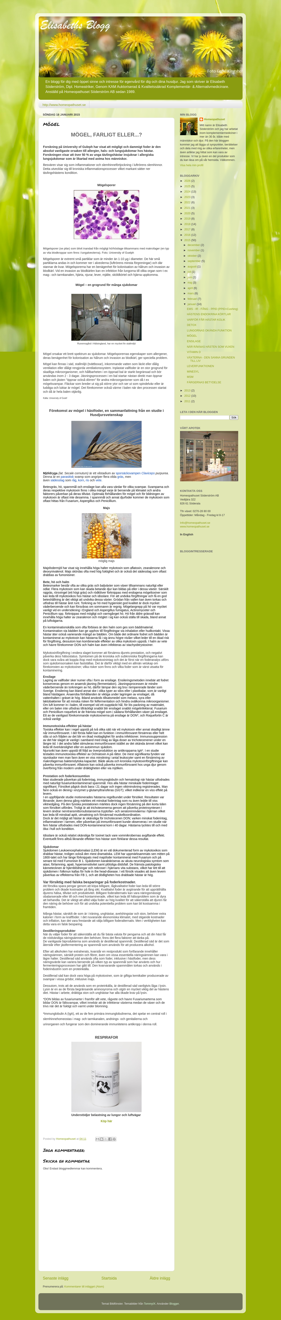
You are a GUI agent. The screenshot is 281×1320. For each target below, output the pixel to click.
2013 (187, 390)
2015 (187, 240)
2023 (187, 197)
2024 (187, 191)
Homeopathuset (214, 119)
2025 (187, 186)
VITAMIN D (194, 352)
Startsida (109, 1278)
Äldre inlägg (160, 1278)
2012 (187, 395)
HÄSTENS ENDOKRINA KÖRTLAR (209, 314)
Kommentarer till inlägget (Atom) (84, 1286)
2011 (187, 401)
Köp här (106, 1121)
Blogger (174, 1303)
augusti (192, 266)
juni (190, 277)
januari (192, 304)
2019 (187, 218)
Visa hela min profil (191, 165)
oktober (193, 255)
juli (190, 271)
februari (193, 298)
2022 (187, 202)
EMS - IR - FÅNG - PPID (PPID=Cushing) (212, 309)
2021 (187, 207)
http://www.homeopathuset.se (64, 105)
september (195, 261)
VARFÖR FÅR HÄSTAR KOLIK (206, 319)
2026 (187, 180)
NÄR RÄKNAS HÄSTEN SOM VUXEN (210, 346)
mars (191, 293)
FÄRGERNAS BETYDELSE (204, 382)
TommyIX (149, 1303)
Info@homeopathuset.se (195, 522)
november (194, 250)
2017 (187, 229)
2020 (187, 213)
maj (190, 282)
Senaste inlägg (55, 1278)
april (191, 288)
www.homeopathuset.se (194, 526)
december (194, 245)
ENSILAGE (194, 341)
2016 (187, 234)
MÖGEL (192, 335)
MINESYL (193, 371)
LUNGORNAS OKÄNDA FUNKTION (209, 330)
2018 (187, 224)
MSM (190, 376)
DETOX (191, 325)
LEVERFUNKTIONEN (200, 366)
